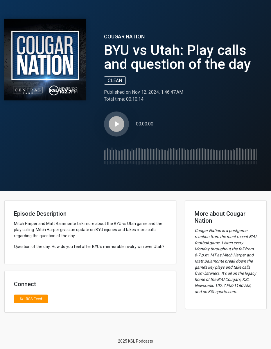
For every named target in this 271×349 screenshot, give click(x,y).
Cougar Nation (124, 36)
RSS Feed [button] (31, 298)
